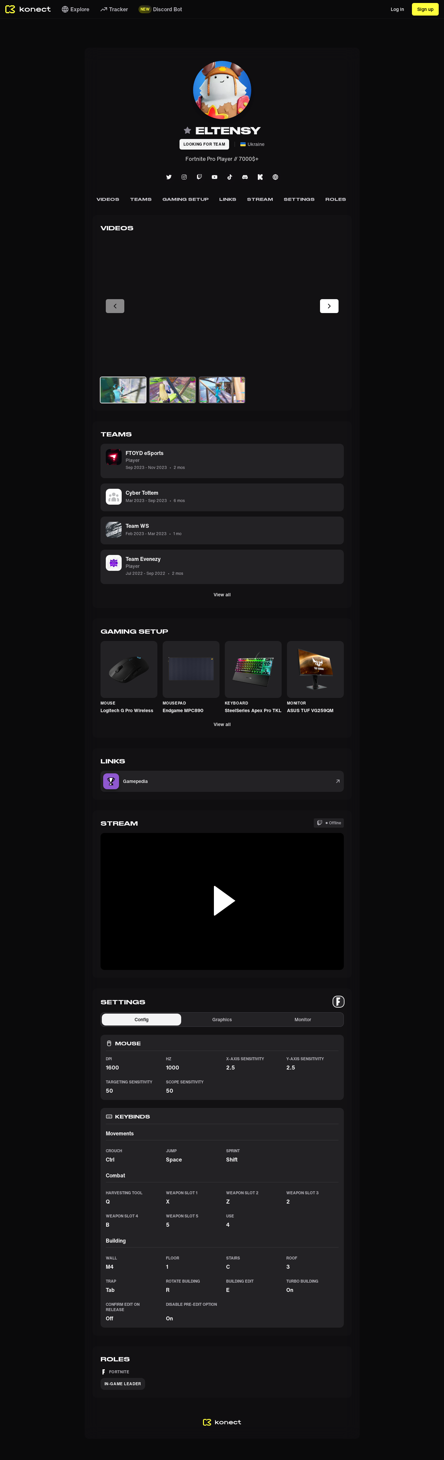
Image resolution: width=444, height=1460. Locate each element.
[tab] (338, 1001)
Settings (299, 199)
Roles (335, 199)
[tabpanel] (222, 1170)
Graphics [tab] (222, 1019)
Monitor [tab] (303, 1019)
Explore (75, 9)
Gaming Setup (185, 199)
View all (222, 594)
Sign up (425, 9)
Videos (107, 199)
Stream (260, 199)
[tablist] (338, 1001)
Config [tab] (141, 1019)
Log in (397, 9)
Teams (141, 199)
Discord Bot (160, 9)
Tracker (114, 9)
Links (227, 199)
